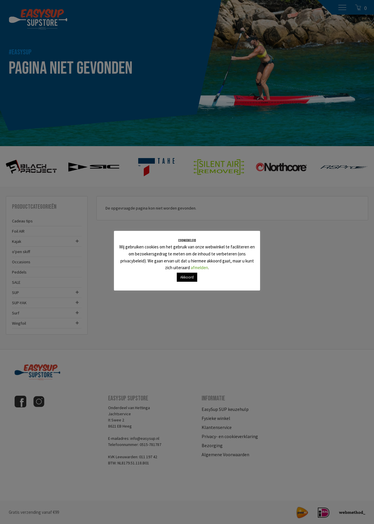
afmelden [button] (199, 267)
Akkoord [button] (187, 277)
